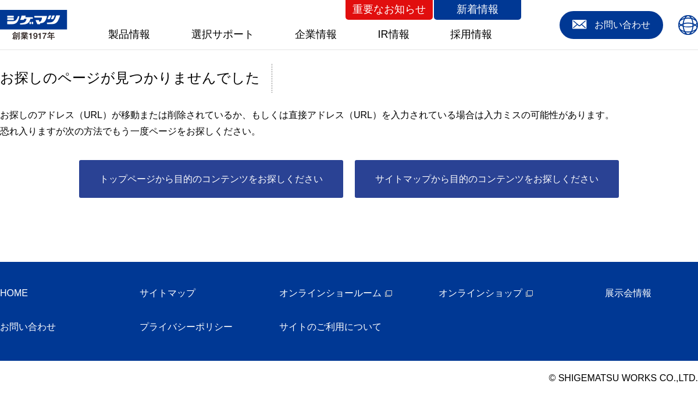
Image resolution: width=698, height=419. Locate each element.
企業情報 (316, 34)
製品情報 (129, 34)
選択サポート (222, 34)
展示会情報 (628, 293)
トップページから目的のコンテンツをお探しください (211, 179)
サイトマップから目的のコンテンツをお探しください (487, 179)
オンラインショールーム (330, 293)
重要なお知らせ (389, 9)
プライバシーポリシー (186, 327)
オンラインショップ (480, 293)
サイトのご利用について (330, 327)
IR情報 (393, 34)
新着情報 (477, 9)
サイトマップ (167, 293)
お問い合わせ (28, 327)
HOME (14, 293)
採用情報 (471, 34)
